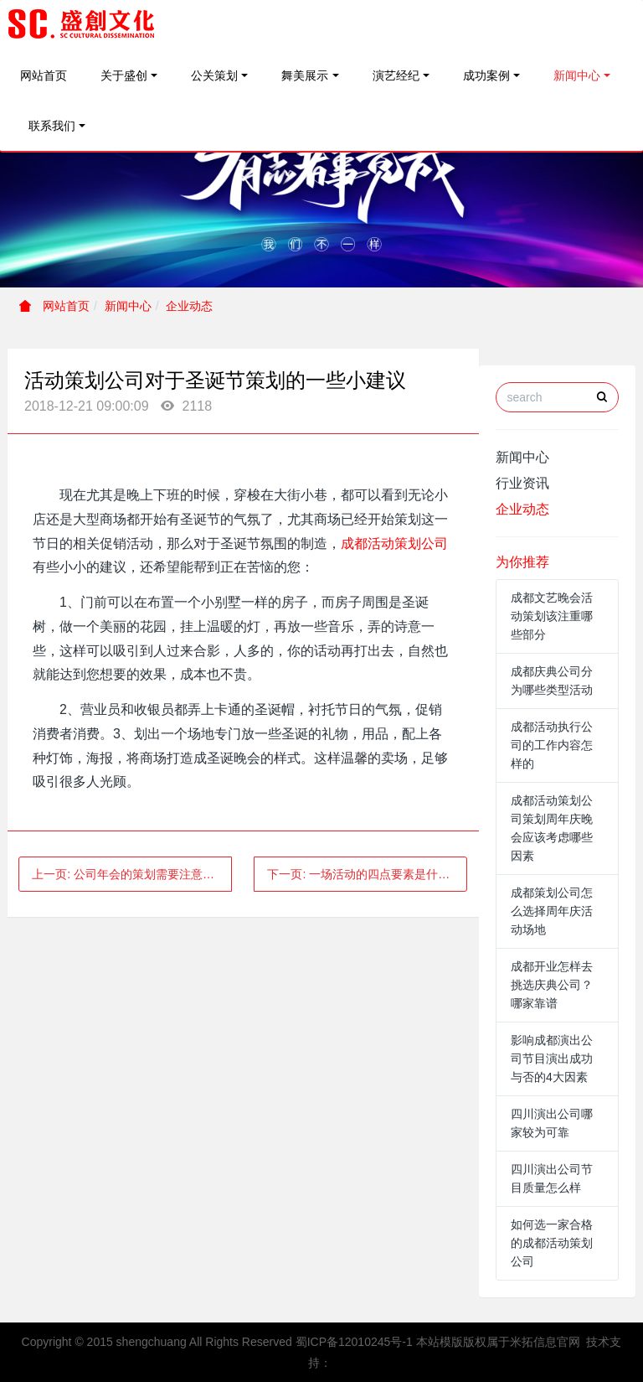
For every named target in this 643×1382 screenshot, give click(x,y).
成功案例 (486, 75)
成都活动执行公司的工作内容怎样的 (552, 745)
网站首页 (43, 75)
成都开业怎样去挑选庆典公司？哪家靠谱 (552, 985)
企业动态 (189, 306)
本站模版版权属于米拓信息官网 (498, 1341)
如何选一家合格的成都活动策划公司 (552, 1243)
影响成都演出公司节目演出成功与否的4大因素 (552, 1058)
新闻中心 (576, 75)
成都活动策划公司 (394, 543)
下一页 (364, 874)
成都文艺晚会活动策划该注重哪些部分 (552, 616)
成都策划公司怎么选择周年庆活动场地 (552, 911)
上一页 (132, 874)
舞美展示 (304, 75)
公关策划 (214, 75)
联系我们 (51, 125)
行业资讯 (522, 483)
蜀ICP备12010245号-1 (354, 1341)
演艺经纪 (396, 75)
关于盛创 (123, 75)
